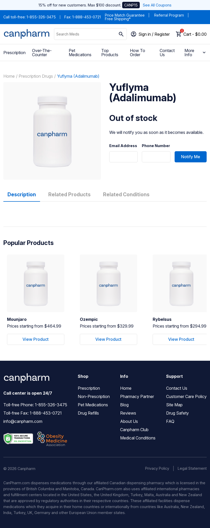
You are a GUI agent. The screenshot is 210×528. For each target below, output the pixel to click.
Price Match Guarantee (125, 15)
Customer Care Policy (186, 396)
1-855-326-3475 (41, 17)
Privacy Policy (157, 468)
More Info (195, 52)
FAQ (170, 421)
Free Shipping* (118, 19)
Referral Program (169, 15)
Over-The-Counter (42, 52)
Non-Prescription (94, 396)
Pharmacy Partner (137, 396)
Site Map (174, 404)
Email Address (123, 146)
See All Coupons (157, 5)
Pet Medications (80, 52)
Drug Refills (88, 413)
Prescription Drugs (36, 76)
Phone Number (156, 146)
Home (9, 76)
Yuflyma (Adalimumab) (78, 76)
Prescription (14, 52)
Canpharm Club (134, 429)
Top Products (109, 52)
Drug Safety (177, 413)
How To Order (137, 52)
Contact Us (167, 52)
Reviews (128, 413)
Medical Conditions (137, 437)
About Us (129, 421)
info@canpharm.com (22, 421)
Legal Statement (192, 468)
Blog (124, 404)
